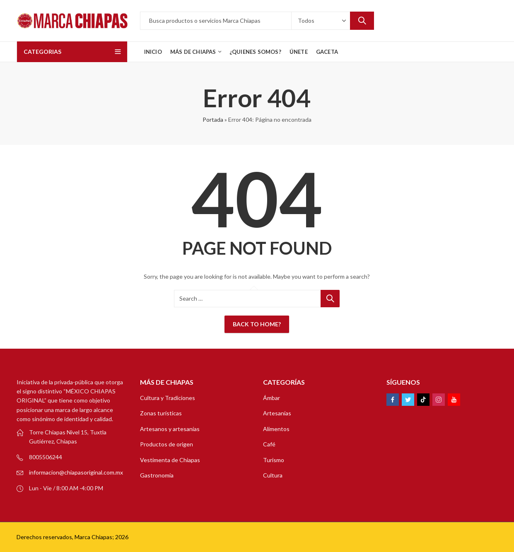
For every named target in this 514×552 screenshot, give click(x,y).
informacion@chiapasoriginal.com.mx (76, 472)
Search (362, 21)
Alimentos (276, 428)
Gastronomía (157, 475)
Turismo (273, 459)
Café (269, 444)
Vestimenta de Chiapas (170, 459)
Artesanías (277, 413)
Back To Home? (257, 324)
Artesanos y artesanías (170, 428)
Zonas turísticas (161, 413)
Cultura (272, 475)
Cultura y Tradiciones (167, 397)
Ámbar (271, 397)
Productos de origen (166, 444)
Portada (213, 119)
